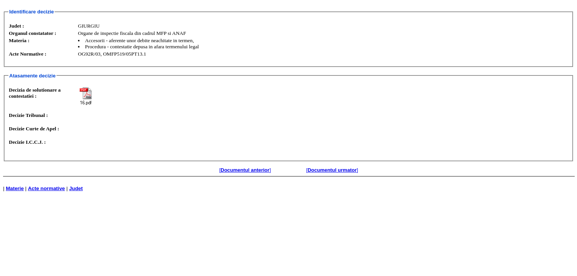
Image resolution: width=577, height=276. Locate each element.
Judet (76, 188)
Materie (15, 188)
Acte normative (46, 188)
